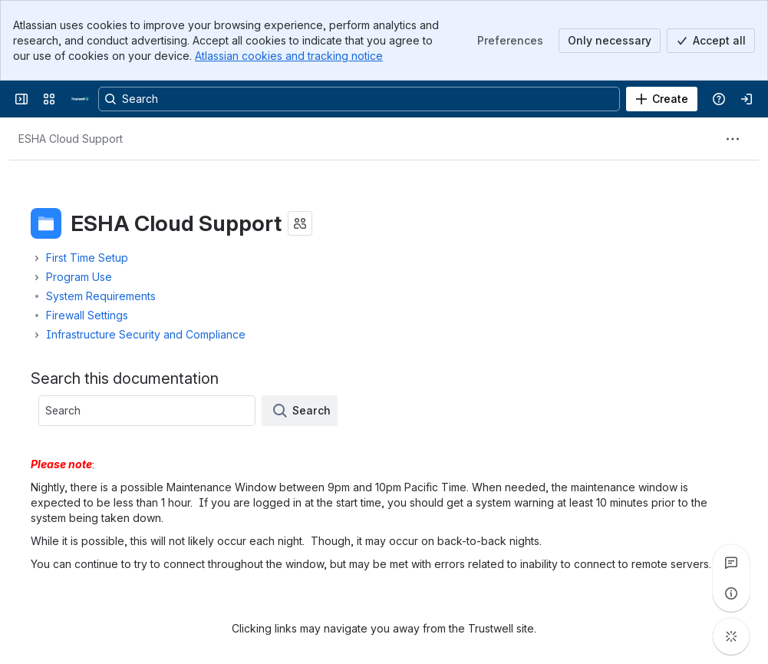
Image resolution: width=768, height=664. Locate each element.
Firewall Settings (87, 315)
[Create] (661, 99)
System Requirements (101, 295)
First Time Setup (87, 257)
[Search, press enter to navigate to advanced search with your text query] (359, 99)
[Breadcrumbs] (70, 139)
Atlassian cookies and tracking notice (289, 55)
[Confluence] (80, 99)
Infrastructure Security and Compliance (146, 334)
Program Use (79, 276)
